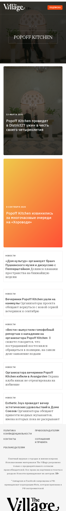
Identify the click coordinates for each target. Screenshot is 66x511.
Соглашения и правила (42, 441)
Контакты (10, 439)
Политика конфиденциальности (12, 432)
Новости (10, 255)
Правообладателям (43, 430)
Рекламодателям (12, 447)
